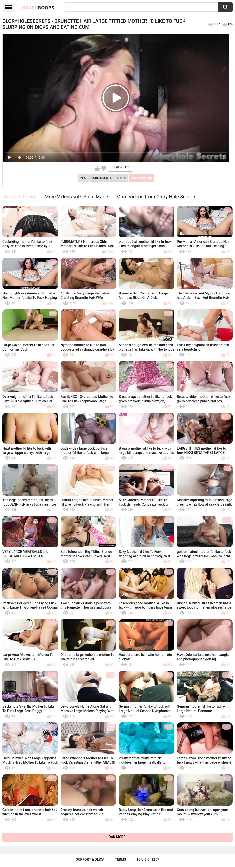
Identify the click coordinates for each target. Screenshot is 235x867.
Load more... (117, 837)
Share (121, 178)
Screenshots (101, 178)
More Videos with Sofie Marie (76, 197)
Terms (120, 859)
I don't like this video (103, 168)
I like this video (97, 168)
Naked (38, 7)
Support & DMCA (90, 859)
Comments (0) (141, 178)
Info (83, 178)
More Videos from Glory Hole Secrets (156, 197)
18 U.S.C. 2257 (147, 859)
